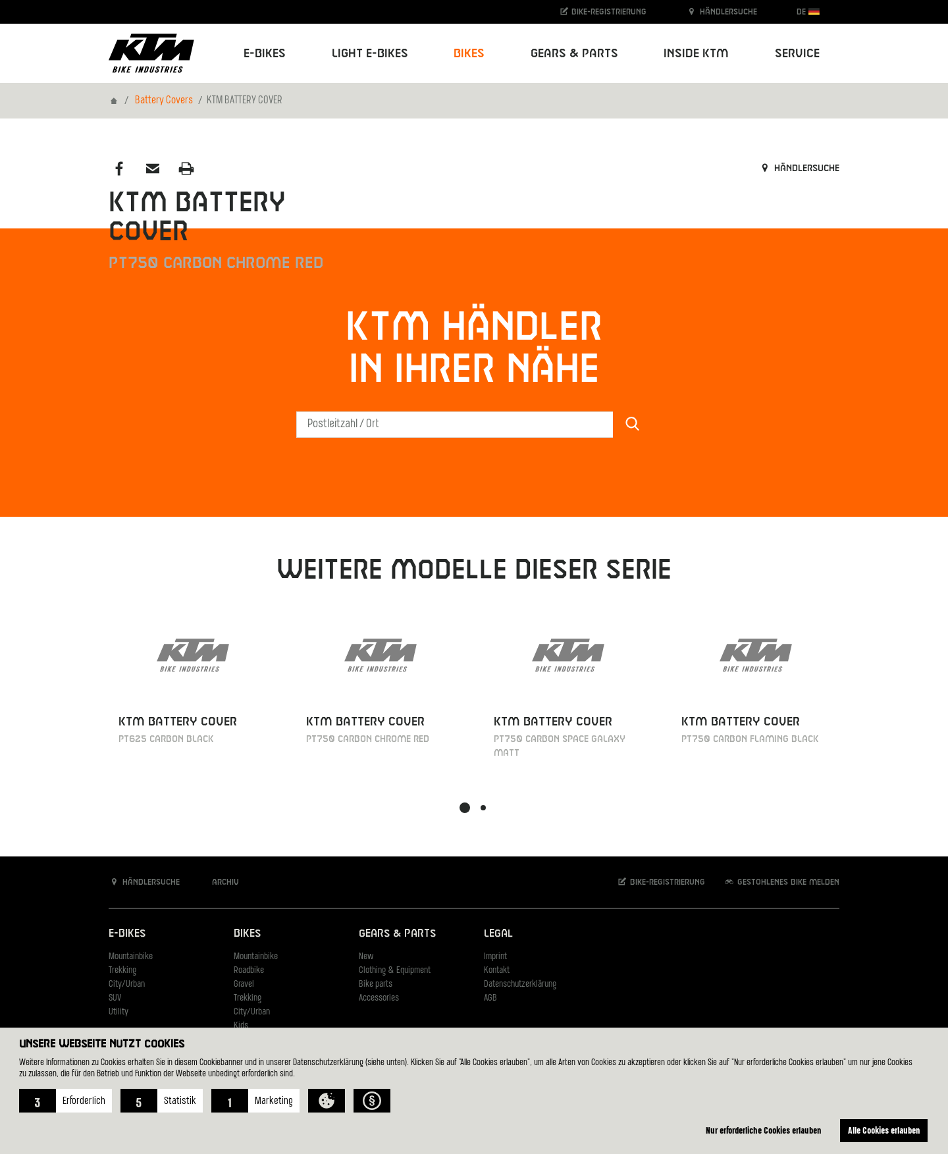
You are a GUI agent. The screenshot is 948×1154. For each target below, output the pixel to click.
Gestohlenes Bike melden (781, 881)
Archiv (218, 881)
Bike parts (375, 984)
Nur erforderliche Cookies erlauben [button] (764, 1130)
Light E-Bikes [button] (370, 54)
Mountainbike (131, 957)
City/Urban (127, 984)
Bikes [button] (469, 54)
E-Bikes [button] (265, 54)
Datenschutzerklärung (520, 984)
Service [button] (797, 54)
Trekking (122, 971)
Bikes (247, 934)
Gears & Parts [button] (574, 54)
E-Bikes (127, 934)
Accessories (379, 998)
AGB (490, 998)
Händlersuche (721, 11)
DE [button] (808, 11)
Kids (241, 1026)
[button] (65, 1101)
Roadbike (249, 971)
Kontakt (497, 971)
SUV (115, 998)
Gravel (244, 984)
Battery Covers (164, 100)
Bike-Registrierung (602, 11)
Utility (118, 1012)
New (366, 957)
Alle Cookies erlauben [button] (884, 1130)
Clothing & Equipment (395, 971)
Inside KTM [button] (696, 54)
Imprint (495, 957)
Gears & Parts (397, 934)
